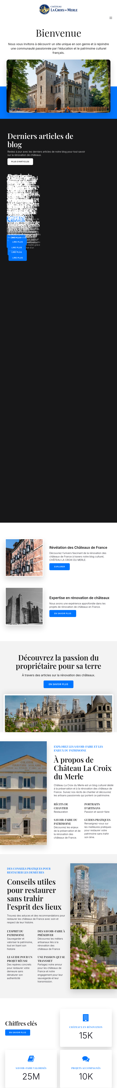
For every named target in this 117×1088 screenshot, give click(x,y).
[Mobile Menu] (110, 19)
